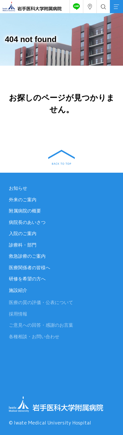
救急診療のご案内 (27, 256)
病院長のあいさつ (27, 222)
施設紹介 (18, 290)
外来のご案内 (22, 199)
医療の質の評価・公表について (41, 303)
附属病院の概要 (25, 210)
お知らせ (18, 188)
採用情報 (18, 314)
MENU (114, 2)
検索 (102, 5)
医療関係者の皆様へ (29, 267)
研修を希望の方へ (27, 278)
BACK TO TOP (61, 157)
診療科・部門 (22, 245)
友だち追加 (75, 5)
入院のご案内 (22, 233)
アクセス (88, 5)
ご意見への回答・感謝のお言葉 (41, 326)
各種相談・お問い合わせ (34, 337)
